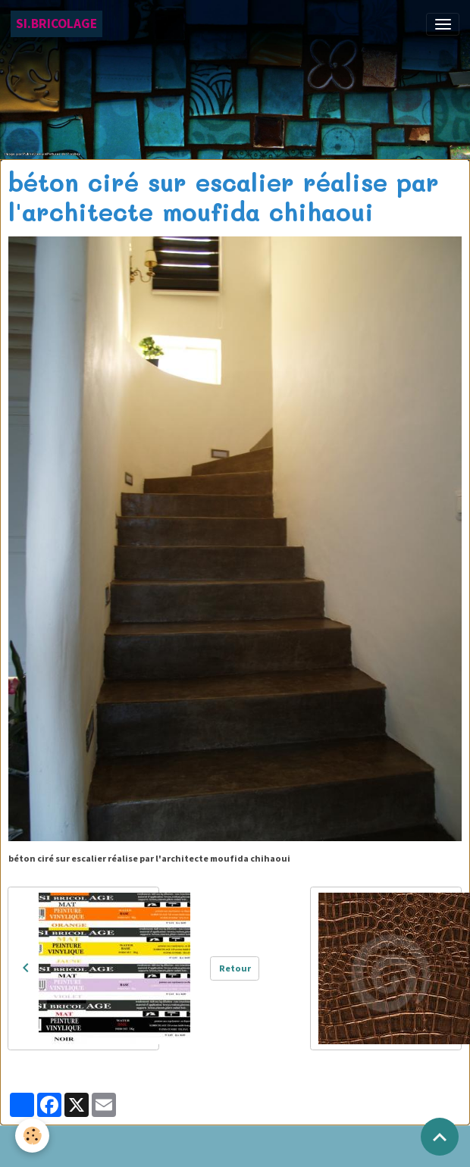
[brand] (56, 24)
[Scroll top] (440, 1137)
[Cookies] (32, 1136)
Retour (235, 968)
